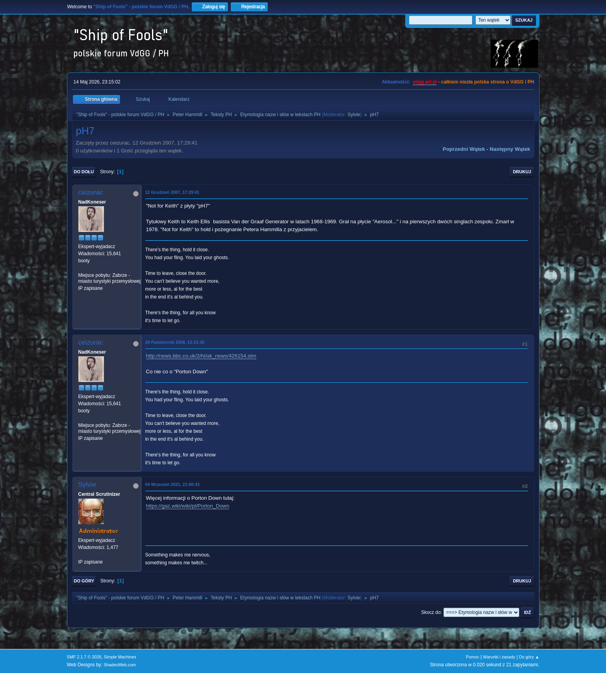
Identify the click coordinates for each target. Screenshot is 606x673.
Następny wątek (510, 149)
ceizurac (90, 192)
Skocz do (431, 612)
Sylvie (354, 114)
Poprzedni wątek (464, 149)
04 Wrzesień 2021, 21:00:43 (172, 484)
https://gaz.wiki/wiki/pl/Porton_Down (188, 506)
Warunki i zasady (499, 656)
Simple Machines (120, 656)
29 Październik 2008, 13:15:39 (174, 342)
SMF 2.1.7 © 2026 (84, 656)
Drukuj (522, 171)
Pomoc (472, 656)
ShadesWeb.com (120, 664)
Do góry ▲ (529, 656)
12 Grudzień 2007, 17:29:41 (172, 192)
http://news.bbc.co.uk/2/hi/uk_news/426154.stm (201, 356)
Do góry (84, 580)
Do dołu (84, 171)
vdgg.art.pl (425, 82)
